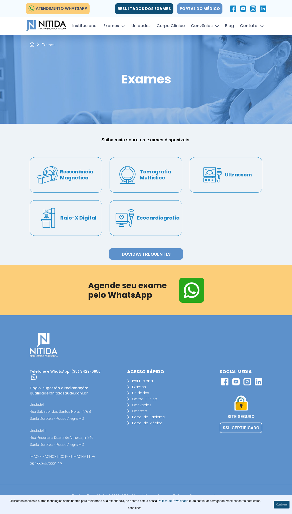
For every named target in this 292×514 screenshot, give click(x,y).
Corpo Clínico (171, 26)
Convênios (202, 26)
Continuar (281, 504)
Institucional (85, 26)
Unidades (141, 26)
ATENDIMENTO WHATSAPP (58, 9)
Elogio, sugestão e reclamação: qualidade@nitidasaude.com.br (59, 390)
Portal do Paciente (148, 417)
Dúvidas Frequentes (146, 254)
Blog (229, 26)
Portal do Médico (199, 9)
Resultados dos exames (143, 9)
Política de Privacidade (173, 501)
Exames (111, 26)
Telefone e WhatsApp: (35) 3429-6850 (65, 374)
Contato (248, 26)
